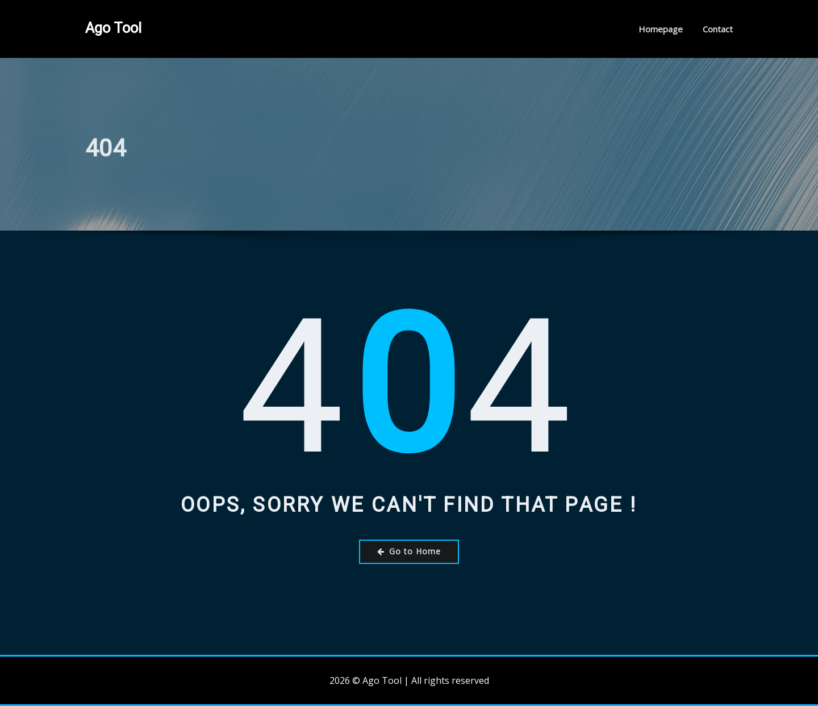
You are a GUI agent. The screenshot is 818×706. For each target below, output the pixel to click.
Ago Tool (113, 27)
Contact (718, 29)
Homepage (660, 29)
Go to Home (409, 551)
